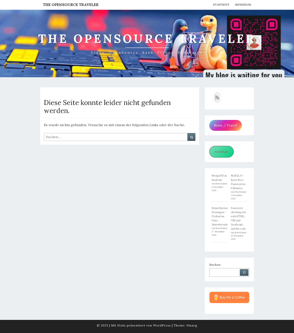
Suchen (214, 264)
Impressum (243, 4)
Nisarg (191, 325)
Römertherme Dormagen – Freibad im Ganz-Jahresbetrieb (220, 216)
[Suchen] (244, 272)
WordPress (162, 325)
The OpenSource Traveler (71, 4)
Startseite (221, 4)
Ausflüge (221, 151)
